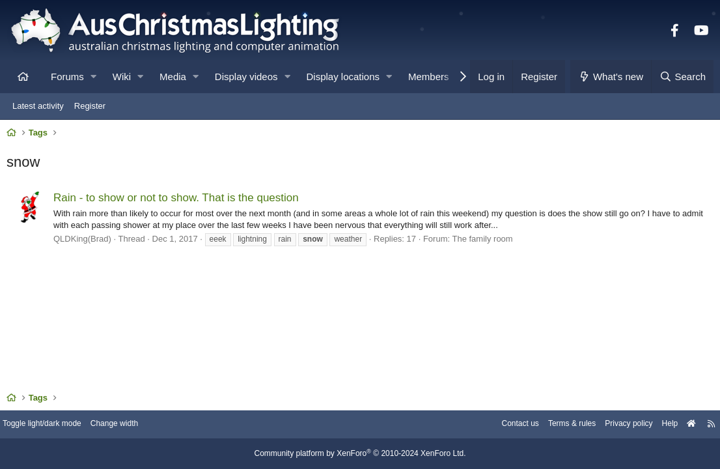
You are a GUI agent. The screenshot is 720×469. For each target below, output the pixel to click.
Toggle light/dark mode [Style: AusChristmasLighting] (55, 425)
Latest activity (38, 106)
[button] (93, 76)
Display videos (246, 76)
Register (89, 106)
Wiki (122, 76)
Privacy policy (614, 425)
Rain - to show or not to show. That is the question (179, 201)
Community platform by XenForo (360, 454)
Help (658, 425)
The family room (485, 242)
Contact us (497, 425)
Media (172, 76)
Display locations (343, 76)
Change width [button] (133, 425)
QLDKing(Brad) (86, 242)
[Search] (682, 76)
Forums (67, 76)
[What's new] (611, 76)
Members (428, 76)
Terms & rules (553, 425)
